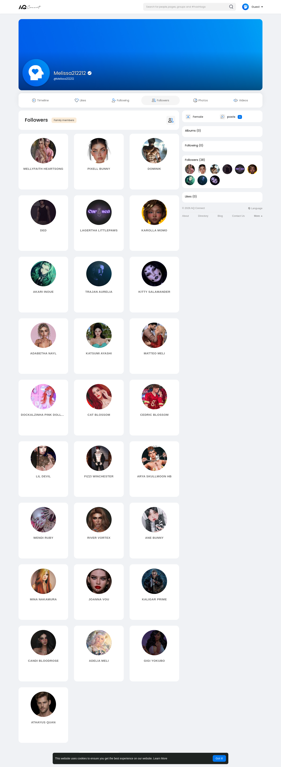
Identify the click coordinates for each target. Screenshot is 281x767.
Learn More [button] (160, 758)
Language (255, 208)
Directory (203, 216)
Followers (191, 159)
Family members (64, 120)
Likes (188, 196)
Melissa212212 (70, 73)
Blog (220, 216)
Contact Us (238, 216)
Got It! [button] (219, 758)
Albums (190, 130)
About (185, 216)
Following (191, 145)
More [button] (258, 215)
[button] (189, 7)
